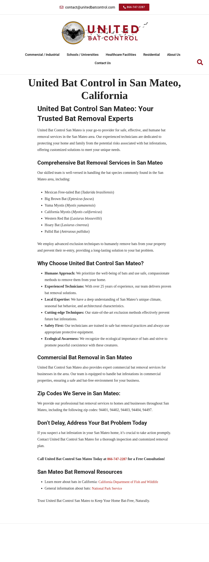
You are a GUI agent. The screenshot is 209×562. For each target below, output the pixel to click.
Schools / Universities (83, 54)
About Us (173, 54)
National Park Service (108, 489)
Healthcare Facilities (121, 54)
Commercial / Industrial (42, 54)
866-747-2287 (117, 459)
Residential (151, 54)
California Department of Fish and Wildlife (130, 482)
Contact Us (103, 63)
